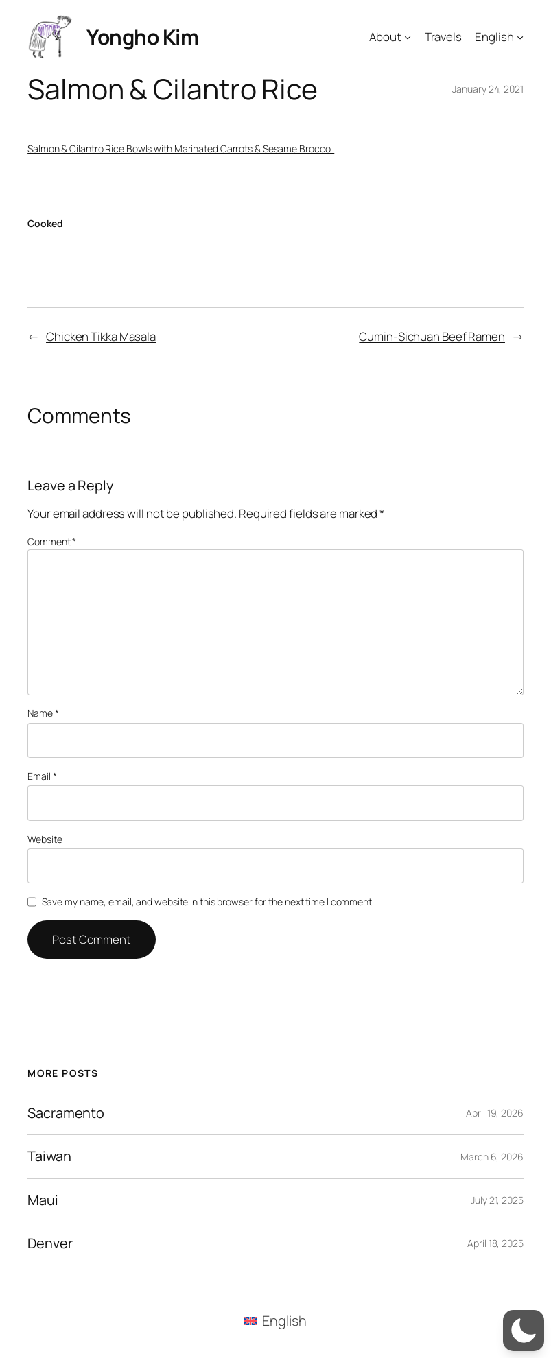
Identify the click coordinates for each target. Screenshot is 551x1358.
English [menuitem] (284, 1320)
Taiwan (49, 1156)
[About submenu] (407, 36)
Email (41, 776)
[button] (523, 1330)
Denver (49, 1243)
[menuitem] (275, 1321)
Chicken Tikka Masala (101, 336)
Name (42, 712)
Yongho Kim (142, 37)
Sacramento (65, 1113)
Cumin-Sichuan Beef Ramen (432, 336)
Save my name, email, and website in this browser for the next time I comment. (208, 901)
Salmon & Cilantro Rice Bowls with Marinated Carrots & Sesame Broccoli (180, 148)
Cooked (44, 223)
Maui (42, 1200)
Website (44, 839)
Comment (51, 541)
